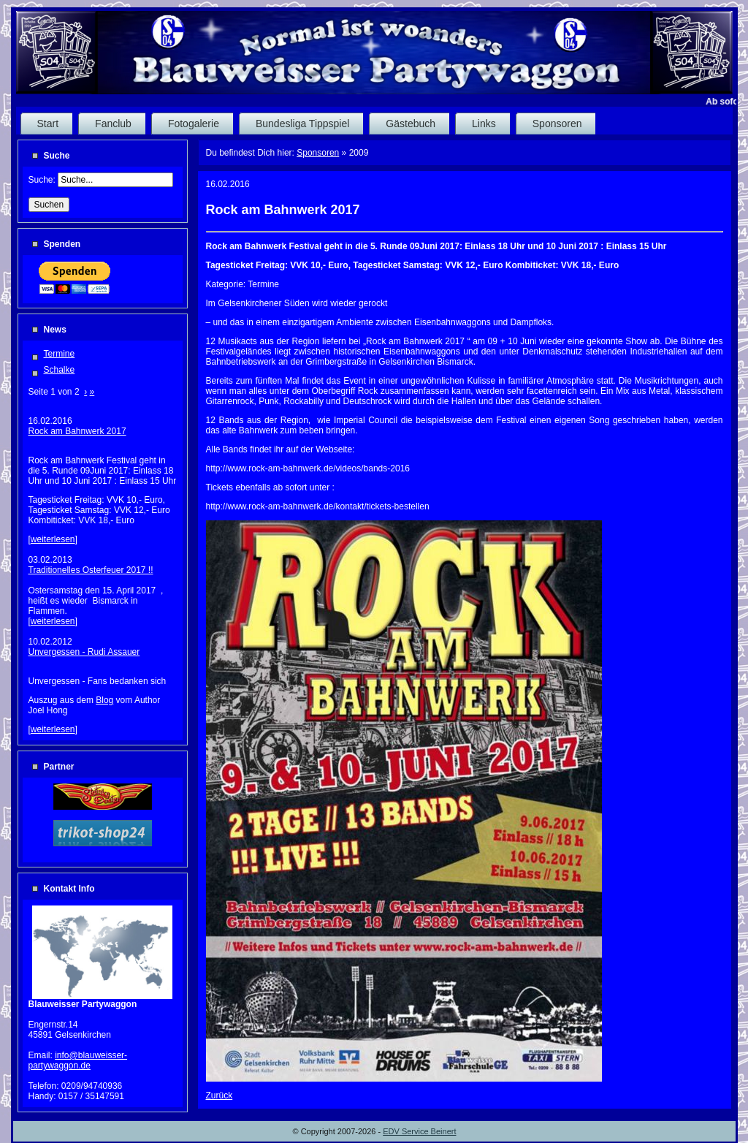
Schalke (59, 370)
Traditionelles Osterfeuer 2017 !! (90, 570)
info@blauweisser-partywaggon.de (78, 1060)
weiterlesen (53, 539)
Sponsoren (318, 153)
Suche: (43, 180)
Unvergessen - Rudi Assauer (84, 652)
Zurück (219, 1095)
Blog (104, 700)
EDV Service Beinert (419, 1131)
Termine (59, 354)
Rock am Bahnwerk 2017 (77, 431)
